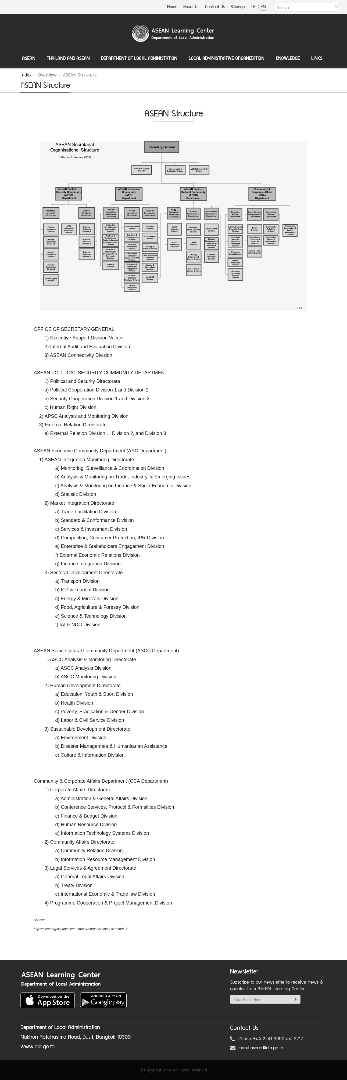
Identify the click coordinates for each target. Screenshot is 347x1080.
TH (254, 6)
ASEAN (28, 58)
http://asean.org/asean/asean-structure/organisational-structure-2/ (81, 929)
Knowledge (288, 58)
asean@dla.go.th (267, 1048)
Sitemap (238, 6)
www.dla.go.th (37, 1046)
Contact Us (215, 6)
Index (25, 75)
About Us (191, 6)
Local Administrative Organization (226, 58)
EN (263, 6)
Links (316, 58)
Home (172, 6)
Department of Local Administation (139, 58)
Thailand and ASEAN (68, 58)
